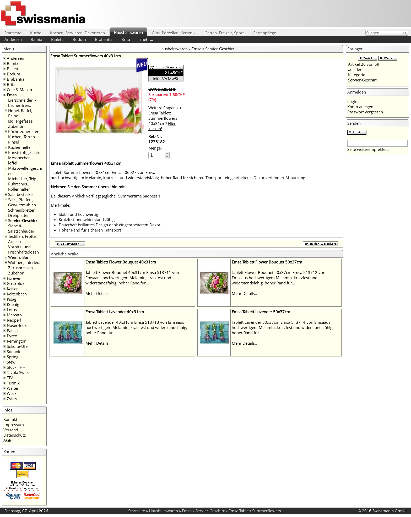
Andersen (13, 39)
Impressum (13, 424)
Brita (125, 39)
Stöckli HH (16, 367)
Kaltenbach (17, 293)
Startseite (12, 32)
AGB (7, 440)
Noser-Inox (17, 325)
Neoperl (14, 320)
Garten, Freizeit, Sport (224, 32)
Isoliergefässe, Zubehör (21, 123)
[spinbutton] (157, 155)
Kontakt (10, 419)
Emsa (12, 94)
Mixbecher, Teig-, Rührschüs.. (23, 181)
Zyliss (12, 398)
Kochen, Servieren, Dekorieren (77, 32)
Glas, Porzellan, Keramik (174, 32)
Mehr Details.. (98, 293)
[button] (167, 153)
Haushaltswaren (128, 32)
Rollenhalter (19, 189)
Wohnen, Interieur (24, 262)
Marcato (14, 314)
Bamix (36, 39)
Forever (14, 278)
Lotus (12, 309)
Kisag (11, 299)
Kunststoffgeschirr (24, 152)
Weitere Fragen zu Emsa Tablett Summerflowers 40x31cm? (164, 118)
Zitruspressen (20, 267)
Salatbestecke (20, 194)
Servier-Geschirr (22, 220)
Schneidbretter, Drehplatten (22, 212)
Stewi (12, 362)
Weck (12, 393)
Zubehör (16, 273)
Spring (12, 356)
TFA (10, 377)
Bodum (79, 39)
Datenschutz (14, 435)
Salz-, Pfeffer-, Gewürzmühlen (22, 202)
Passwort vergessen (365, 111)
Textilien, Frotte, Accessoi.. (22, 239)
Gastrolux (15, 283)
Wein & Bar (18, 257)
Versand (10, 429)
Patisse (13, 330)
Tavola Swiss (18, 372)
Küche (35, 32)
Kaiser (12, 288)
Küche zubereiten (23, 131)
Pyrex (12, 335)
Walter (13, 388)
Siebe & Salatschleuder (21, 228)
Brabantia (103, 39)
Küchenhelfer (20, 147)
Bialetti (57, 39)
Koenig (13, 304)
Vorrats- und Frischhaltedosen (23, 249)
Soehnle (14, 351)
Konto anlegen (360, 106)
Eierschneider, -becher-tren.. (22, 102)
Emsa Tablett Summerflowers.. (256, 510)
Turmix (13, 383)
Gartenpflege (264, 32)
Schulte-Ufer (18, 346)
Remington (16, 341)
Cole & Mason (19, 89)
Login (352, 101)
